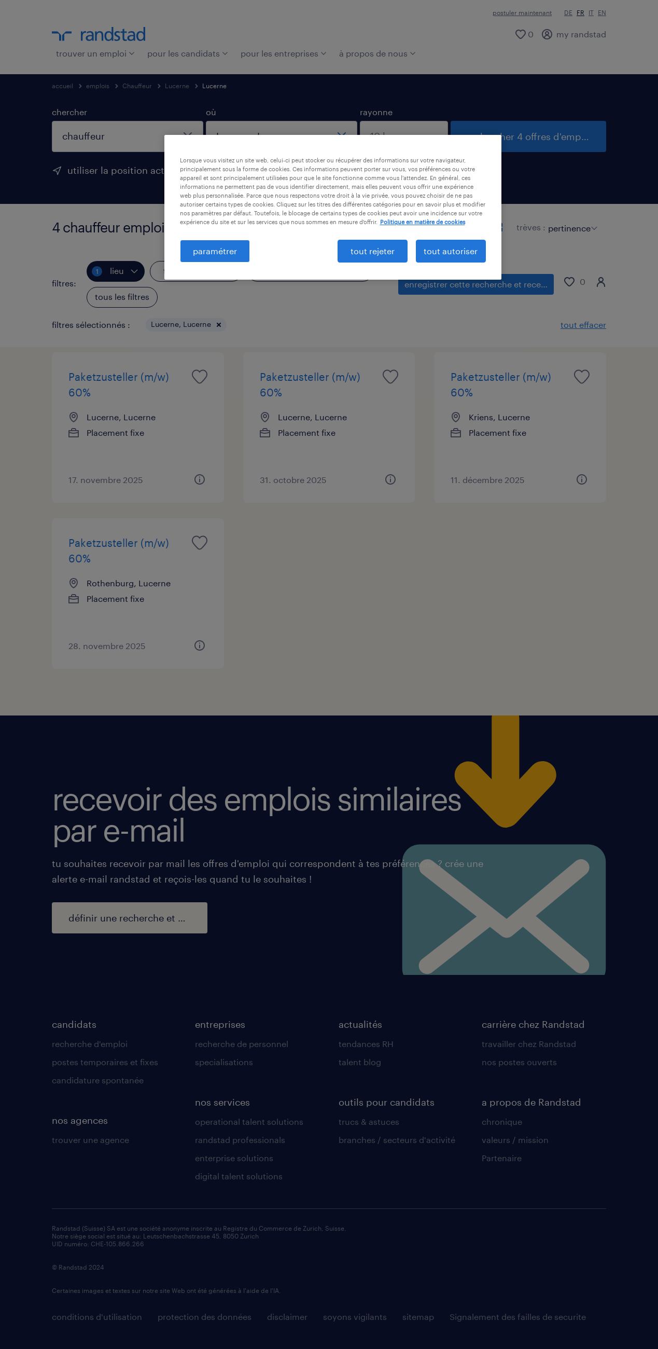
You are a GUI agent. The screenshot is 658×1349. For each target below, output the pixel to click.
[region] (332, 207)
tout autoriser (451, 251)
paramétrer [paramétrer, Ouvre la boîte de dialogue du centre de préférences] (215, 251)
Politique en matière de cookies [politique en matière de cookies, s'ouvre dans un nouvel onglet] (422, 221)
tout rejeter (373, 251)
